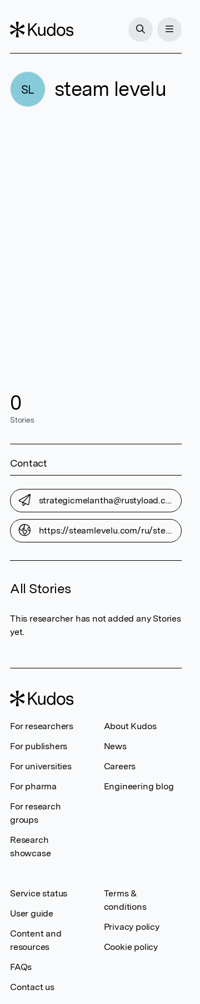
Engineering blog (139, 786)
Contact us (32, 987)
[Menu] (169, 29)
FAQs (21, 967)
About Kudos (130, 726)
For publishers (38, 746)
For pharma (33, 786)
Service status (38, 893)
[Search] (140, 29)
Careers (120, 766)
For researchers (41, 726)
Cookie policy (131, 947)
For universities (41, 766)
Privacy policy (131, 926)
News (115, 746)
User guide (31, 913)
